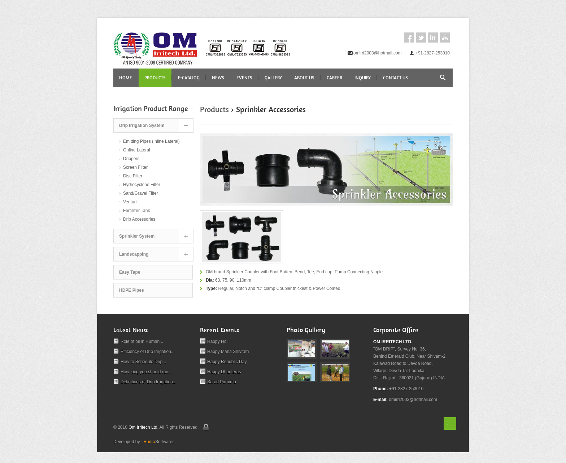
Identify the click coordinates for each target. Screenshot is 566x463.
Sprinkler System (136, 236)
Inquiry (362, 78)
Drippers (131, 158)
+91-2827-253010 (432, 53)
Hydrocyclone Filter (141, 184)
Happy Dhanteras (224, 371)
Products (155, 78)
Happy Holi (217, 341)
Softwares (158, 441)
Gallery (273, 78)
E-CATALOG (189, 78)
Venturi (129, 201)
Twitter (421, 37)
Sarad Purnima (221, 381)
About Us (304, 78)
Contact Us (395, 78)
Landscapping (133, 254)
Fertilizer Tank (136, 210)
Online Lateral (136, 150)
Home (125, 78)
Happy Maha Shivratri (228, 351)
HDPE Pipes (131, 290)
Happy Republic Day (227, 361)
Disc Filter (132, 175)
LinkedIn (433, 37)
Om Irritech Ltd (143, 427)
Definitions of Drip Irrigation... (149, 381)
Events (244, 78)
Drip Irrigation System (141, 125)
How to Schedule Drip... (143, 361)
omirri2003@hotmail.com (377, 53)
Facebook (409, 37)
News (218, 78)
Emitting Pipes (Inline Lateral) (151, 141)
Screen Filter (135, 167)
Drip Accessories (139, 219)
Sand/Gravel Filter (140, 193)
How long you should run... (146, 371)
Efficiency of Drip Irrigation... (148, 351)
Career (334, 78)
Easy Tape (129, 272)
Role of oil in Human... (142, 341)
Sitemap (445, 37)
